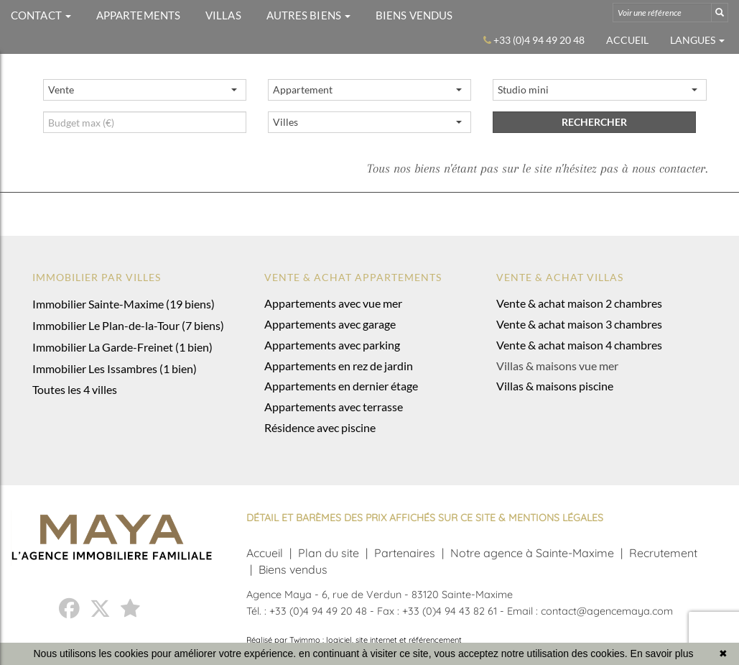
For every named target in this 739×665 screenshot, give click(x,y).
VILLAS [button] (223, 15)
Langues (697, 40)
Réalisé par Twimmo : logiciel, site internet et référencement (354, 640)
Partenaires (404, 553)
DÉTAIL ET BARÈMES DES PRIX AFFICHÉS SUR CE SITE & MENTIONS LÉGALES (424, 517)
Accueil (627, 40)
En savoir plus (662, 653)
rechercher (594, 122)
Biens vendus (293, 569)
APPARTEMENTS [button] (138, 15)
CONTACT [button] (41, 15)
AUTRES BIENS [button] (308, 15)
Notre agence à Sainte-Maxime (532, 553)
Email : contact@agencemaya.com (590, 611)
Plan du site (328, 553)
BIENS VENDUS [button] (414, 15)
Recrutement (663, 553)
